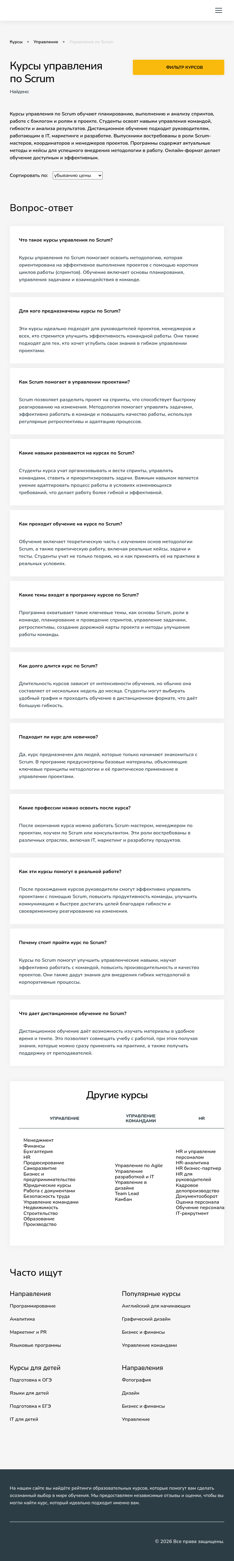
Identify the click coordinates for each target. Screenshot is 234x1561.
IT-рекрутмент (192, 1213)
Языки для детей (29, 1393)
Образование (39, 1219)
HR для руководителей (193, 1177)
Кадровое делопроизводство (197, 1188)
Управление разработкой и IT (134, 1174)
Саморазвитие (40, 1168)
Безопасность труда (46, 1196)
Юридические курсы (47, 1185)
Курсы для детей (35, 1368)
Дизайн (131, 1393)
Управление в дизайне (131, 1185)
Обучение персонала (200, 1207)
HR (26, 1157)
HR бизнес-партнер (198, 1168)
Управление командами (51, 1202)
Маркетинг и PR (28, 1332)
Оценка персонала (197, 1202)
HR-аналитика (192, 1162)
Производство (40, 1224)
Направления (30, 1294)
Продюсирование (43, 1162)
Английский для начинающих (156, 1306)
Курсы (16, 42)
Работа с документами (49, 1191)
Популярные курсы (151, 1294)
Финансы (34, 1146)
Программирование (33, 1306)
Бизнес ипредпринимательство (49, 1177)
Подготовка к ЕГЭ (30, 1406)
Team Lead (127, 1193)
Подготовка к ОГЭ (31, 1380)
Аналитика (22, 1319)
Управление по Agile (139, 1165)
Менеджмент (38, 1140)
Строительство (40, 1213)
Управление (46, 42)
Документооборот (197, 1196)
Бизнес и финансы (143, 1332)
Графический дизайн (146, 1319)
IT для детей (24, 1419)
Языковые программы (35, 1345)
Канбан (123, 1199)
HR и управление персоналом (196, 1154)
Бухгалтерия (38, 1151)
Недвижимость (40, 1207)
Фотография (136, 1380)
